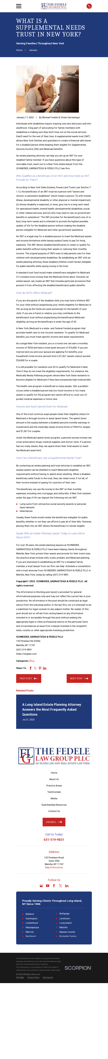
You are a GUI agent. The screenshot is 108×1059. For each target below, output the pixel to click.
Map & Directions (54, 867)
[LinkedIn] (66, 885)
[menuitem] (20, 1053)
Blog (32, 661)
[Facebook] (54, 885)
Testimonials (54, 792)
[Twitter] (60, 885)
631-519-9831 (54, 839)
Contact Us (54, 811)
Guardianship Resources (54, 804)
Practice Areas (54, 785)
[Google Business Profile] (41, 885)
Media (54, 798)
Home (54, 772)
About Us (54, 779)
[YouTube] (47, 885)
